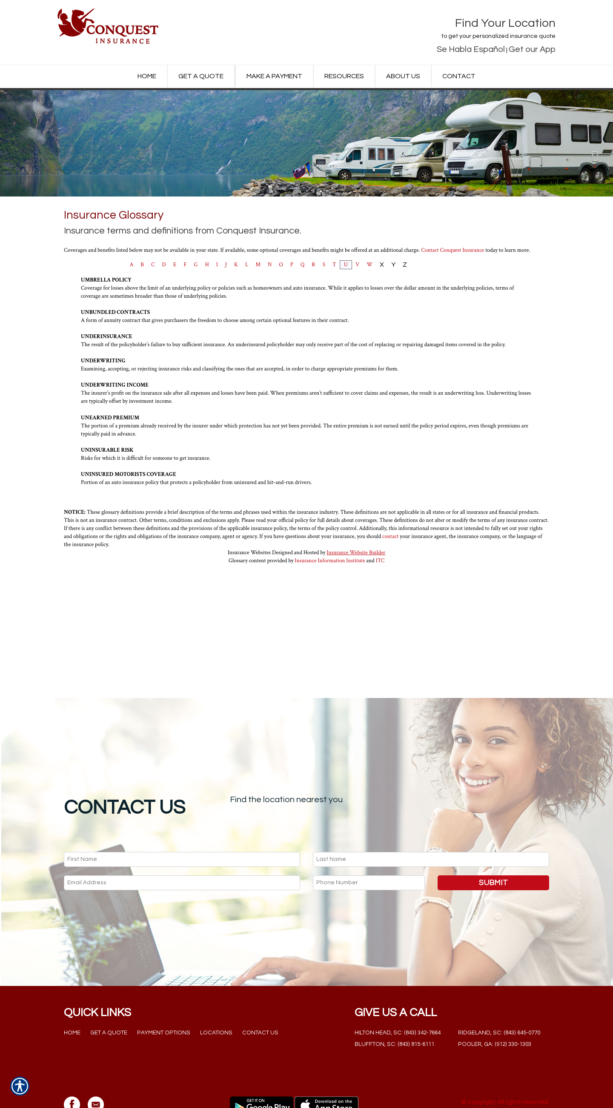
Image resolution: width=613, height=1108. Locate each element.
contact (390, 626)
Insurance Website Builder (356, 642)
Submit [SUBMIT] (493, 850)
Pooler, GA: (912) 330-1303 (494, 1011)
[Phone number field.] (369, 850)
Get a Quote (108, 1000)
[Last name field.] (431, 826)
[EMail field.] (182, 850)
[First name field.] (182, 826)
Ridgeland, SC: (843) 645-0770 (499, 1000)
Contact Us (260, 1000)
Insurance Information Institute (330, 650)
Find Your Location (505, 23)
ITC (380, 650)
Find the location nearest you (286, 767)
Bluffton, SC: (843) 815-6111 (394, 1011)
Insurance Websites (249, 642)
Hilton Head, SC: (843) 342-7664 (398, 1000)
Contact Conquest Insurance (452, 340)
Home (72, 1000)
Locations (216, 1000)
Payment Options (163, 1000)
